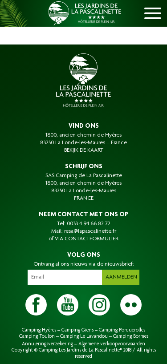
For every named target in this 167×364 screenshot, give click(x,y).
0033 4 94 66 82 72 (88, 224)
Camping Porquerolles (122, 330)
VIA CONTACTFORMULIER (86, 239)
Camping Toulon (37, 336)
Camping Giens (77, 330)
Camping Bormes (130, 336)
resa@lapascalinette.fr (90, 231)
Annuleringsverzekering (47, 344)
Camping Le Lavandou (84, 336)
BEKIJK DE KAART (83, 150)
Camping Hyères (39, 330)
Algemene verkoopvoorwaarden (111, 344)
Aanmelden (121, 277)
